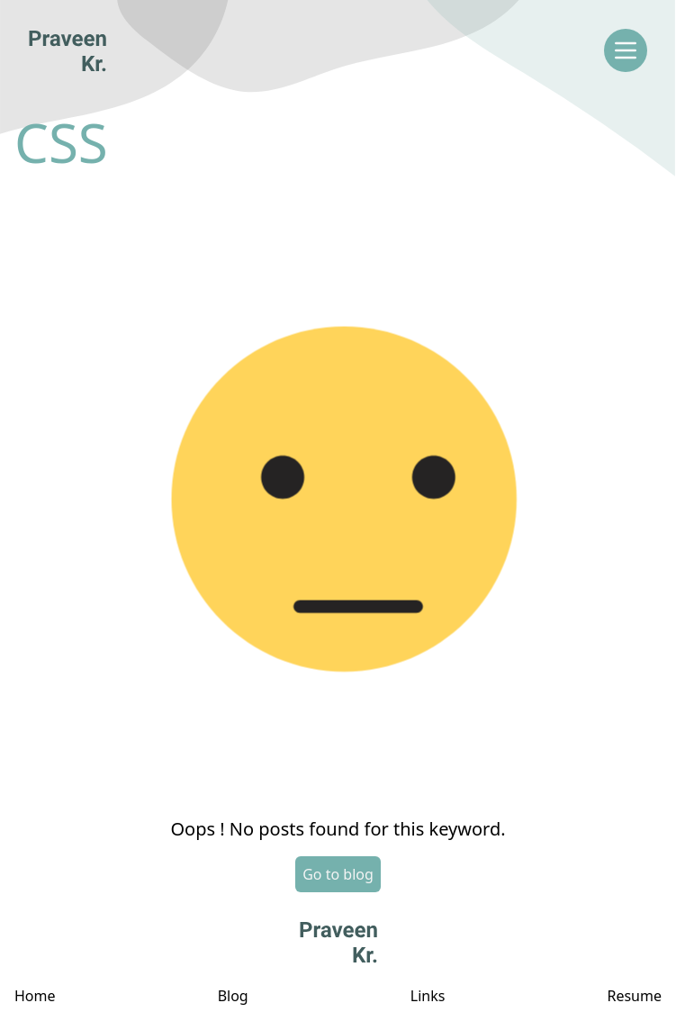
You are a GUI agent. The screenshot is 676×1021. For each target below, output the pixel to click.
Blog (233, 996)
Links (428, 996)
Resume (634, 996)
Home (35, 996)
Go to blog (338, 874)
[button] (338, 493)
